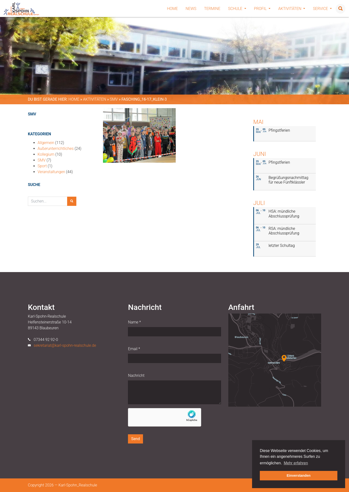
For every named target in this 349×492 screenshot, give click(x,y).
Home (172, 8)
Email (134, 349)
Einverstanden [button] (299, 475)
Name (134, 322)
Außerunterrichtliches (56, 148)
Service (322, 8)
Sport (42, 166)
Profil (262, 8)
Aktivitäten (291, 8)
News (191, 8)
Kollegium (46, 154)
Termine (212, 8)
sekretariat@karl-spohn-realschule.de (65, 345)
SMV (114, 99)
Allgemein (46, 142)
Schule (237, 8)
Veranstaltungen (51, 171)
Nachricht (136, 375)
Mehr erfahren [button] (296, 463)
